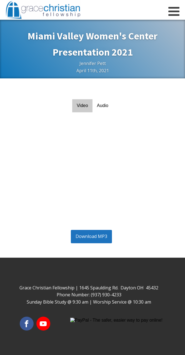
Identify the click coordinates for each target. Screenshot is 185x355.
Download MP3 (91, 236)
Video (82, 105)
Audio (102, 105)
